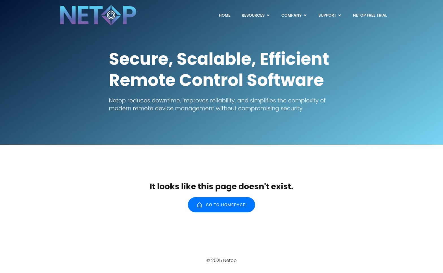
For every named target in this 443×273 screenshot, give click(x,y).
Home (224, 15)
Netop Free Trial (370, 15)
